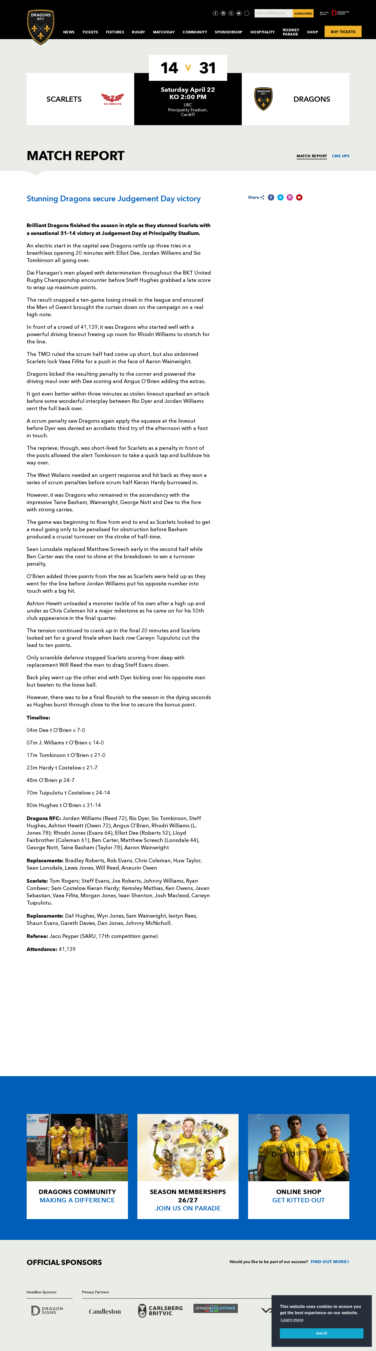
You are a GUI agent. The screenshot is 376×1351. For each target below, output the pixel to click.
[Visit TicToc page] (246, 13)
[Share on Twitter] (280, 197)
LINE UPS (340, 156)
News (69, 32)
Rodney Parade (291, 32)
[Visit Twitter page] (231, 13)
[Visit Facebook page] (215, 13)
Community (195, 32)
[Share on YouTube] (299, 197)
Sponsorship (229, 32)
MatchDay (164, 32)
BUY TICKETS (343, 31)
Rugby (138, 32)
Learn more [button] (292, 1320)
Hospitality (262, 32)
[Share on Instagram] (290, 197)
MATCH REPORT (312, 156)
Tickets (90, 32)
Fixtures (115, 32)
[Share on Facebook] (271, 197)
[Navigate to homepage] (41, 27)
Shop (312, 32)
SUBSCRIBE (303, 13)
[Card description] (77, 1166)
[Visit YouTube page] (239, 13)
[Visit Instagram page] (223, 13)
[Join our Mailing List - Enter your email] (284, 13)
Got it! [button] (321, 1333)
